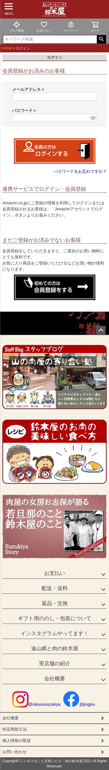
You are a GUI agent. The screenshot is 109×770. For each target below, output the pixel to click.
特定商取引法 (14, 729)
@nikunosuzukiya (36, 704)
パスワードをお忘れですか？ (80, 171)
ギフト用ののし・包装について (54, 618)
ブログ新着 (16, 26)
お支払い (54, 573)
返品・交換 (55, 603)
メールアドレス (29, 89)
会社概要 (54, 678)
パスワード (25, 110)
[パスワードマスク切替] (93, 118)
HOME (6, 48)
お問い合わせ (14, 751)
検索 (101, 39)
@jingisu (79, 704)
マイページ (71, 26)
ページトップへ (101, 330)
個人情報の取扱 (16, 740)
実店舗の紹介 (54, 663)
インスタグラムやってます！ (55, 633)
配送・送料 (55, 588)
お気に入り (44, 26)
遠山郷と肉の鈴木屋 (54, 648)
